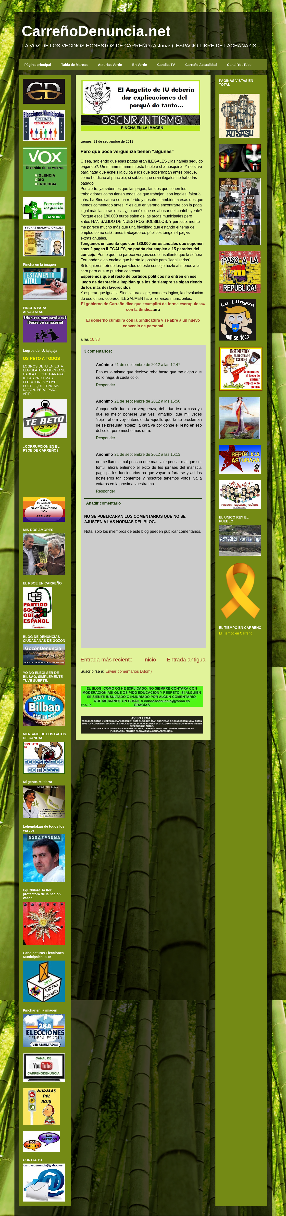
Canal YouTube (239, 65)
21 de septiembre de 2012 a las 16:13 (147, 454)
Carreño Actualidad (201, 65)
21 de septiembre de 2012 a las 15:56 (147, 401)
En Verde (139, 65)
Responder (105, 385)
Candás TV (166, 65)
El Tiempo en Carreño (235, 633)
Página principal (38, 65)
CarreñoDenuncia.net (96, 31)
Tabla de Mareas (74, 65)
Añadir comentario (103, 503)
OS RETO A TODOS (41, 358)
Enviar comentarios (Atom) (128, 671)
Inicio (149, 660)
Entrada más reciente (107, 660)
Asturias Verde (110, 65)
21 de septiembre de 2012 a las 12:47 (147, 365)
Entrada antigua (186, 660)
